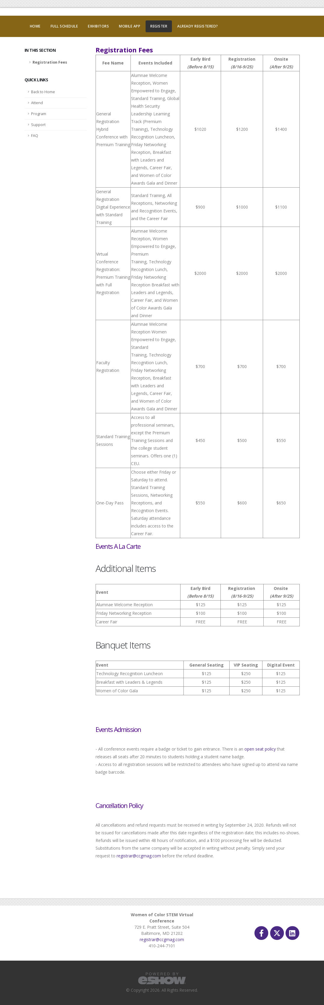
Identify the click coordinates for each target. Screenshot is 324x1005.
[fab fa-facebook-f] (262, 932)
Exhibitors (98, 26)
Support (38, 124)
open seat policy (260, 749)
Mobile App (129, 26)
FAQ (34, 135)
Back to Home (43, 91)
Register (158, 26)
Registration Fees (50, 62)
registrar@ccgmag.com (139, 856)
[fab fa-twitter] (277, 932)
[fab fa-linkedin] (292, 932)
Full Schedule (64, 26)
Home (35, 26)
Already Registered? (197, 26)
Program (38, 113)
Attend (37, 102)
